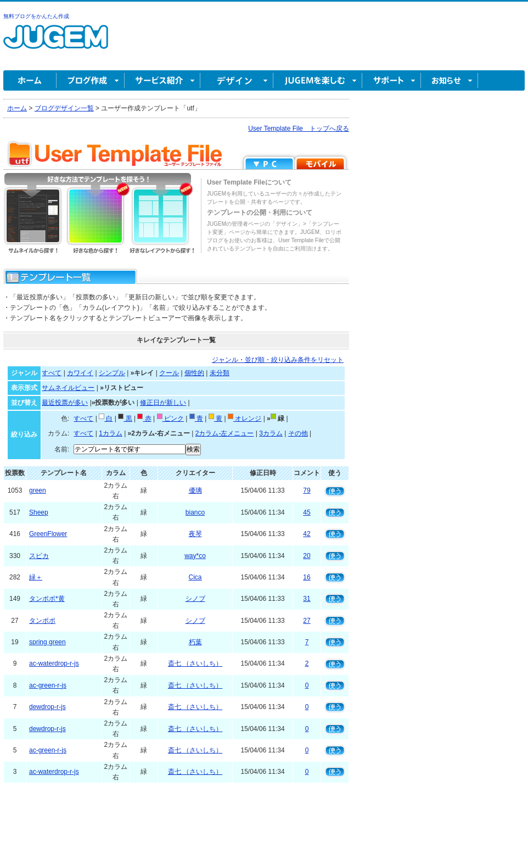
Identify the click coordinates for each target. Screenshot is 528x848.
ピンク (170, 418)
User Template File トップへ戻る (298, 128)
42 (306, 534)
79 (306, 490)
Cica (195, 577)
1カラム (110, 433)
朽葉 (195, 642)
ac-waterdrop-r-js (54, 663)
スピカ (39, 556)
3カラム (271, 433)
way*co (195, 556)
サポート (391, 80)
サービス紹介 (162, 80)
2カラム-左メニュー (224, 433)
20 (306, 556)
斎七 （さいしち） (195, 663)
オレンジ (244, 418)
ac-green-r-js (47, 685)
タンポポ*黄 (47, 598)
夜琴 (195, 534)
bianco (195, 512)
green (37, 490)
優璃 (195, 490)
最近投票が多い (65, 402)
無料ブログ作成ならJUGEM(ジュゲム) (55, 43)
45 (306, 512)
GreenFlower (48, 534)
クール (169, 373)
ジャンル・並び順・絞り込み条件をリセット (278, 360)
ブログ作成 (91, 80)
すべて (51, 373)
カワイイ (80, 373)
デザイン (236, 80)
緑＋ (35, 577)
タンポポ (42, 620)
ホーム (30, 80)
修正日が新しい (163, 402)
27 (306, 620)
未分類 (219, 373)
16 (306, 577)
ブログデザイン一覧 (64, 108)
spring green (47, 642)
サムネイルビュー (68, 388)
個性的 (194, 373)
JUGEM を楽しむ (317, 80)
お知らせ (449, 80)
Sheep (38, 512)
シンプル (112, 373)
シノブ (195, 598)
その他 (298, 433)
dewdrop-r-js (47, 707)
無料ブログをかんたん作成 (36, 16)
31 (306, 598)
